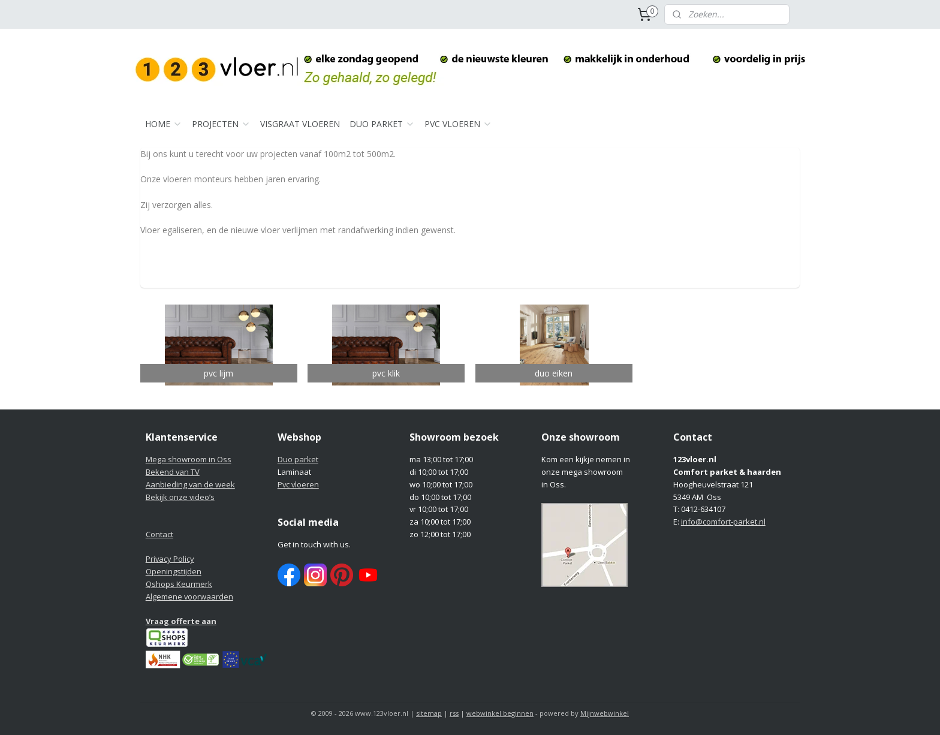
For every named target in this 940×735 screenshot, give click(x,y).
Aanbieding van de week (190, 484)
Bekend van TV (173, 471)
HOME (163, 123)
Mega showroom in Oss (188, 459)
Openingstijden (173, 571)
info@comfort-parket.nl (723, 521)
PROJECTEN (221, 123)
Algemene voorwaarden (189, 596)
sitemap (429, 713)
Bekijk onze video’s (180, 497)
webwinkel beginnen (500, 713)
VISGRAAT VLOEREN (300, 123)
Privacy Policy (170, 558)
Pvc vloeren (298, 484)
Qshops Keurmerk (179, 584)
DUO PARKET (382, 123)
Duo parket (298, 459)
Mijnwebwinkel (604, 713)
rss (454, 713)
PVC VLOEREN (458, 123)
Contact (159, 534)
